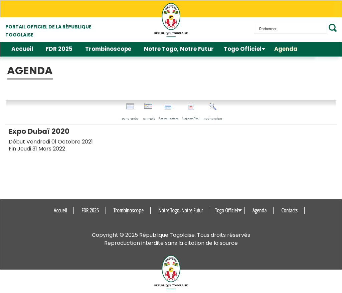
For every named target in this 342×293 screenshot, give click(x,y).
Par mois (148, 112)
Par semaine (168, 112)
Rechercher (213, 112)
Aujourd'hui (191, 112)
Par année (130, 112)
